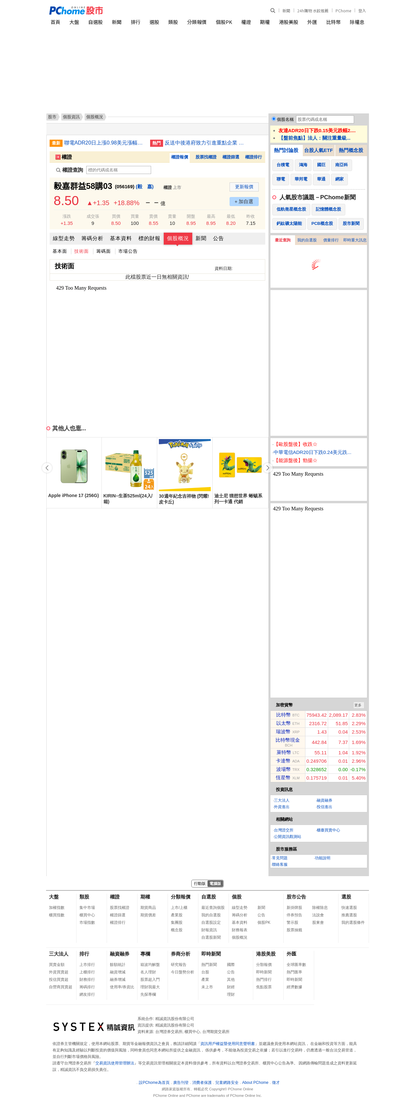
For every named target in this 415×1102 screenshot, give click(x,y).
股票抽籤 (294, 930)
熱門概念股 (351, 150)
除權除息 (320, 907)
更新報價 (244, 186)
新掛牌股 (294, 907)
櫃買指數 (57, 915)
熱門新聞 (209, 964)
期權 (265, 21)
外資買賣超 (58, 972)
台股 (205, 972)
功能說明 (322, 858)
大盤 (74, 21)
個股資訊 (71, 116)
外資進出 (282, 807)
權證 (246, 21)
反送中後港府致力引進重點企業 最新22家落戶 (205, 142)
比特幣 (333, 21)
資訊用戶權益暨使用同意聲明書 (227, 1043)
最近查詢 (282, 240)
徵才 (276, 1082)
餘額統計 (117, 964)
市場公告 (128, 251)
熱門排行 (264, 979)
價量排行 (331, 240)
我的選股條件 (353, 922)
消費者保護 (202, 1082)
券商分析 (180, 954)
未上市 (207, 987)
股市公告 (296, 896)
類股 (173, 21)
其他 (231, 979)
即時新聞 (211, 954)
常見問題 (280, 858)
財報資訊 (209, 930)
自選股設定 (211, 922)
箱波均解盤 (150, 964)
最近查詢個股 (213, 907)
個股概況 (178, 238)
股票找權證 (206, 157)
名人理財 (148, 972)
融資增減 (117, 972)
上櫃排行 (87, 972)
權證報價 (179, 157)
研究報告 (178, 964)
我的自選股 (307, 240)
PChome (343, 10)
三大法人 (282, 800)
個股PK (224, 21)
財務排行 (87, 979)
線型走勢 (64, 238)
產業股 (177, 915)
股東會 (318, 922)
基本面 (60, 251)
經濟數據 (294, 987)
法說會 (318, 915)
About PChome (255, 1082)
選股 (154, 21)
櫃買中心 (87, 915)
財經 (231, 987)
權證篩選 (230, 157)
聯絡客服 (280, 864)
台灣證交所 (283, 830)
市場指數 (87, 922)
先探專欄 (148, 994)
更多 (358, 705)
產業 (205, 979)
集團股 (177, 922)
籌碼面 (103, 251)
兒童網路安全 (227, 1082)
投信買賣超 (58, 979)
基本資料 (121, 238)
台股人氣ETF (318, 150)
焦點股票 (264, 987)
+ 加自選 (244, 201)
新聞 (286, 10)
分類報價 (197, 21)
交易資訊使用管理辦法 (114, 1063)
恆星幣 (283, 777)
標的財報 (149, 238)
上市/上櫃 (179, 907)
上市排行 (87, 964)
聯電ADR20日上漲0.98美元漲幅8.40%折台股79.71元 (104, 142)
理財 (231, 994)
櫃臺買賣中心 (328, 830)
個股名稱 (285, 119)
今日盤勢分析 (182, 972)
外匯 (312, 21)
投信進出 (324, 807)
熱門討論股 (286, 150)
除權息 (357, 21)
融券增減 (117, 979)
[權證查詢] (118, 170)
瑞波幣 (283, 731)
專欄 (145, 954)
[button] (268, 468)
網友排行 (87, 994)
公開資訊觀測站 (287, 836)
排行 (135, 21)
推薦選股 (349, 915)
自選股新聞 (211, 937)
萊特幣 (284, 752)
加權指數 (57, 907)
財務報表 (239, 930)
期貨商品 (148, 907)
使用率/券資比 (122, 987)
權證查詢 (69, 170)
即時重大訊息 (355, 240)
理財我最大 (150, 987)
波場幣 (283, 769)
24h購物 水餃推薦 (312, 10)
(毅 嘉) (145, 186)
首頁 (55, 21)
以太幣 (283, 723)
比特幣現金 (288, 740)
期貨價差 (148, 915)
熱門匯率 (294, 972)
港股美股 (288, 21)
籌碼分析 (92, 238)
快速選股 (349, 907)
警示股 (292, 922)
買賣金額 (57, 964)
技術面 (81, 251)
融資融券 (324, 800)
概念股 (177, 930)
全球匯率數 (296, 964)
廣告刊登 (181, 1082)
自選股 (95, 21)
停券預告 (294, 915)
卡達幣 (283, 760)
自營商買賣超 (60, 987)
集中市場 (87, 907)
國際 (231, 964)
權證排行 (253, 157)
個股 (237, 896)
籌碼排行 (87, 987)
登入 (362, 10)
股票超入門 (150, 979)
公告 (218, 238)
